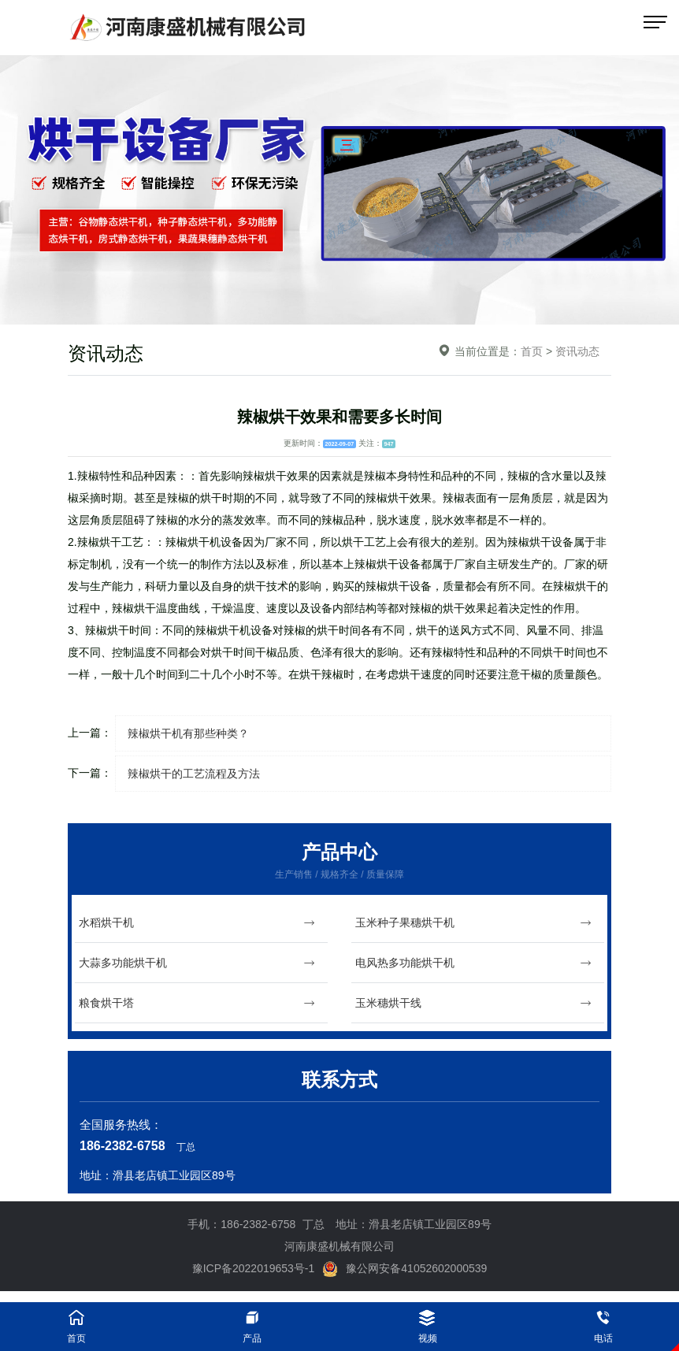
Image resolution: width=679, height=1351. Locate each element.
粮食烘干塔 (197, 1003)
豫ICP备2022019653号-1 (253, 1268)
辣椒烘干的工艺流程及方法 (194, 773)
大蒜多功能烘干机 (197, 963)
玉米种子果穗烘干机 (473, 923)
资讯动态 (577, 351)
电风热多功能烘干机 (473, 963)
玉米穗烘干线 (473, 1003)
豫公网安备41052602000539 (404, 1268)
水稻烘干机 (197, 923)
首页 (532, 351)
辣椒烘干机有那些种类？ (188, 733)
